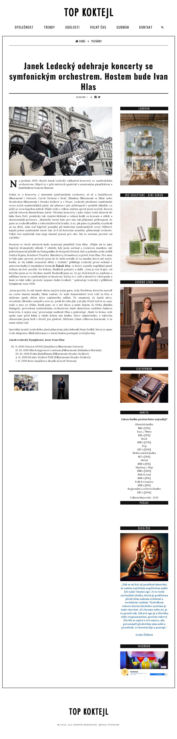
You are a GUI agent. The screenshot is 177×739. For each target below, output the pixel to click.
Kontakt (146, 27)
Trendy (49, 27)
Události (72, 27)
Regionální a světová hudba (144, 488)
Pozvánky (96, 41)
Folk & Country (144, 481)
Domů (80, 41)
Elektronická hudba (144, 453)
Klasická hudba (144, 424)
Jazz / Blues (144, 431)
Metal (144, 460)
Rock (144, 438)
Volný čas (98, 27)
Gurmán (123, 27)
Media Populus (109, 724)
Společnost (24, 27)
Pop (144, 445)
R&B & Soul (144, 474)
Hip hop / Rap (144, 467)
